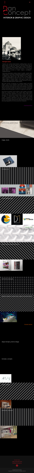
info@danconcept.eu (17, 463)
